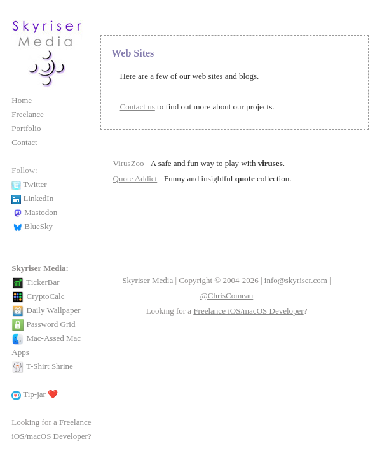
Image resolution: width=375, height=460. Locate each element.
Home (21, 100)
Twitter (34, 184)
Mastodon (40, 212)
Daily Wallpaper (54, 310)
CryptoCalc (46, 296)
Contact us (137, 106)
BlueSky (38, 226)
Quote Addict (135, 178)
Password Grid (51, 324)
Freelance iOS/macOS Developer (248, 311)
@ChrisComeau (226, 295)
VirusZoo (128, 163)
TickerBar (42, 282)
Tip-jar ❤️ (40, 394)
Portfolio (26, 128)
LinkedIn (39, 198)
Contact (24, 142)
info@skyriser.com (295, 280)
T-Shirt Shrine (49, 366)
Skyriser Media (147, 280)
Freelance (27, 114)
